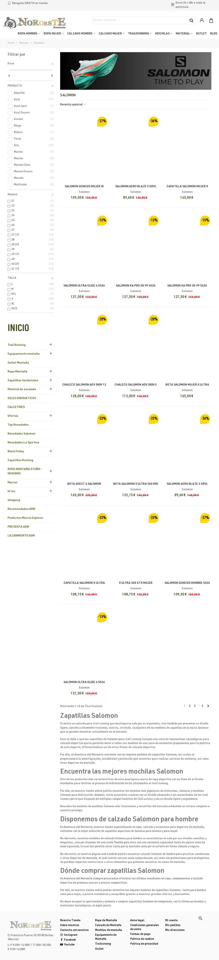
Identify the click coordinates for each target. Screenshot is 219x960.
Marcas (12, 482)
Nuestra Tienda (70, 920)
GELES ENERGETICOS (22, 398)
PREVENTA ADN (18, 526)
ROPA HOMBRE (27, 33)
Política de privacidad (144, 944)
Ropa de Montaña (106, 920)
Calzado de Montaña (108, 925)
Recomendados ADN (21, 509)
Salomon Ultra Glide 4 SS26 (84, 682)
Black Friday (16, 451)
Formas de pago (140, 934)
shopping (14, 500)
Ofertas (13, 416)
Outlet (99, 949)
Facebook (68, 940)
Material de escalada (22, 389)
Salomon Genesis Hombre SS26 (187, 583)
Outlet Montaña (18, 362)
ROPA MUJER (52, 33)
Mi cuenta (171, 920)
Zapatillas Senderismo (23, 380)
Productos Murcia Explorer (25, 518)
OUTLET (201, 33)
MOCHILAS (162, 33)
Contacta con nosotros (74, 930)
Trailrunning (103, 944)
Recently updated (73, 104)
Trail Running (17, 345)
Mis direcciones (175, 930)
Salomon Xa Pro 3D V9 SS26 (187, 285)
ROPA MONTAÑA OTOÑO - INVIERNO (25, 471)
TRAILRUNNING (138, 33)
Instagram (68, 935)
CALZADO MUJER (110, 33)
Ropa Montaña (17, 371)
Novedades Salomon (21, 433)
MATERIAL (183, 33)
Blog (213, 33)
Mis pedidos (172, 925)
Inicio (18, 329)
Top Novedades (18, 425)
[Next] (208, 706)
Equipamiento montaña (24, 354)
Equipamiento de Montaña (105, 937)
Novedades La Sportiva (23, 442)
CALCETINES (16, 407)
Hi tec (11, 491)
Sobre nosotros (69, 925)
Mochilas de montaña (108, 930)
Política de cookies (142, 939)
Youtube (67, 945)
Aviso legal (137, 920)
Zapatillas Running (20, 460)
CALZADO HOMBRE (80, 33)
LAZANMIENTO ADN (21, 535)
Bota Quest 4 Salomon (84, 484)
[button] (200, 918)
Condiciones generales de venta (144, 927)
